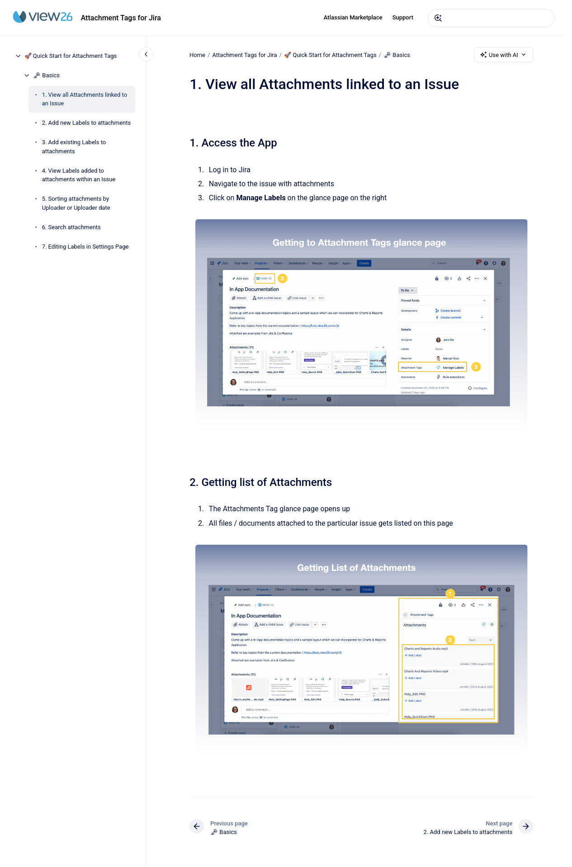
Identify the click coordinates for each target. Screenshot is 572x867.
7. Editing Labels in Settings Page (85, 246)
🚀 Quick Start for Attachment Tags (70, 55)
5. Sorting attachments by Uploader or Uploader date (76, 203)
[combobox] (491, 18)
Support (402, 17)
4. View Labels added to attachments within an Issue (79, 175)
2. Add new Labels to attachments (86, 122)
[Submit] (438, 18)
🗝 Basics (46, 75)
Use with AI (503, 54)
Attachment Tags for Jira (121, 18)
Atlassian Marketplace (353, 17)
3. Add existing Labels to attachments (74, 147)
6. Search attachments (71, 227)
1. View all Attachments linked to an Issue (84, 99)
